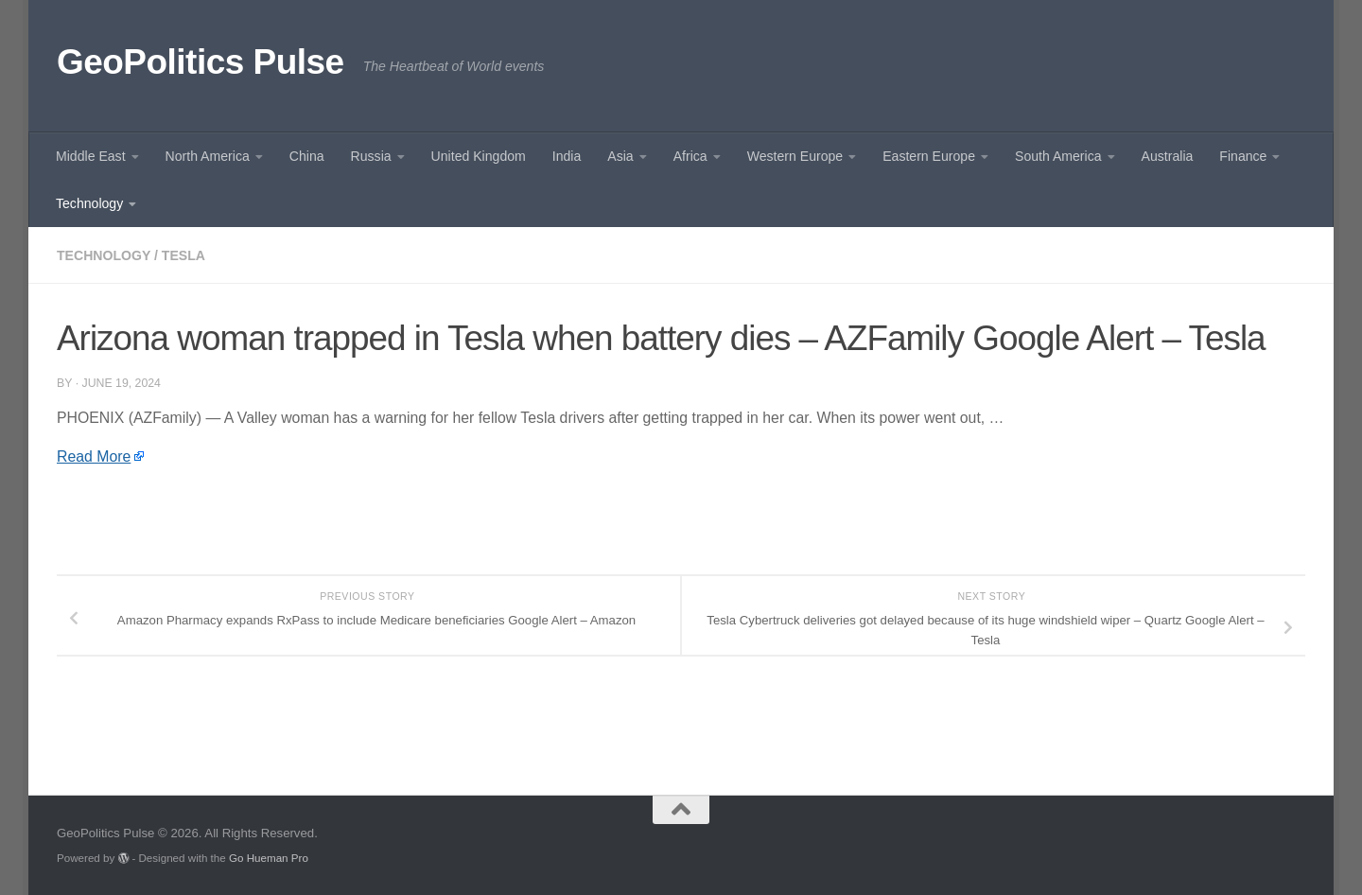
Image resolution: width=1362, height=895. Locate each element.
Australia (1168, 156)
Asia (620, 156)
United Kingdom (478, 156)
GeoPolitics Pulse (200, 62)
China (306, 156)
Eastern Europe (928, 156)
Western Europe (795, 156)
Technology (89, 203)
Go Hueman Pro (268, 857)
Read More (94, 456)
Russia (371, 156)
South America (1058, 156)
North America (208, 156)
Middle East (91, 156)
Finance (1242, 156)
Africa (690, 156)
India (567, 156)
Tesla (183, 255)
